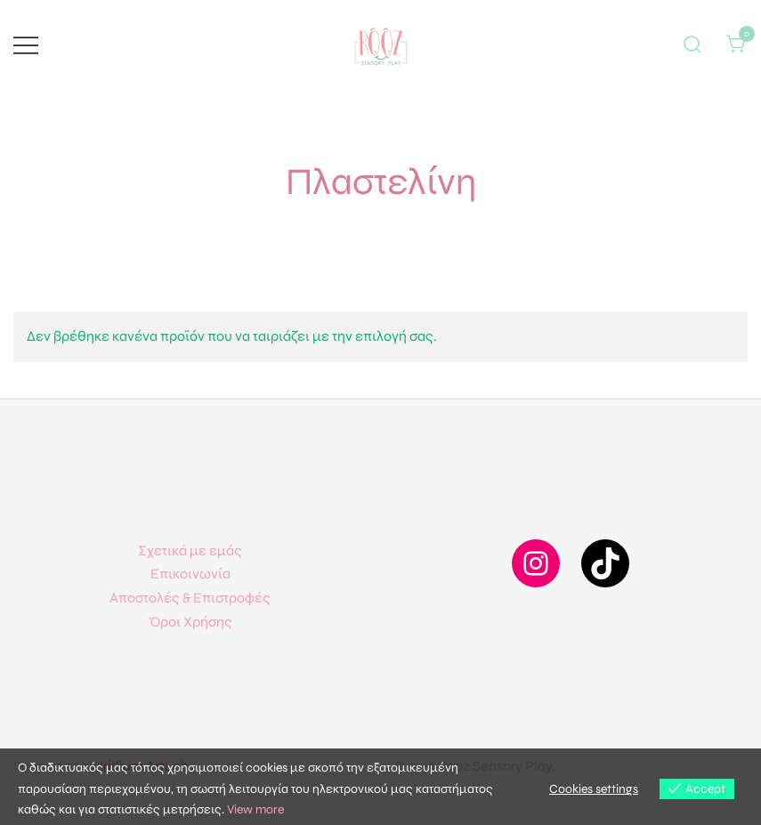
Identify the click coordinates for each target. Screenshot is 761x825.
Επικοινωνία (190, 573)
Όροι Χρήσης (190, 621)
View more (255, 809)
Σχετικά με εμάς (190, 550)
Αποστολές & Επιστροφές (190, 597)
